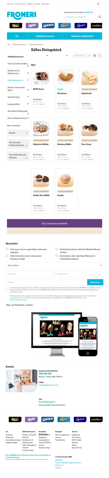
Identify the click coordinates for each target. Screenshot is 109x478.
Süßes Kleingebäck (29, 445)
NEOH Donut (38, 89)
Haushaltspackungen (13, 440)
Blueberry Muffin (64, 144)
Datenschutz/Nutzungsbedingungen (68, 462)
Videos (74, 445)
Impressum (59, 465)
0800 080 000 (88, 12)
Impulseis (9, 435)
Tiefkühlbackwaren (19, 44)
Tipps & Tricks (77, 447)
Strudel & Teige (44, 447)
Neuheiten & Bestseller (82, 36)
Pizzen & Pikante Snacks (45, 443)
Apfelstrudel (87, 93)
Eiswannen (10, 437)
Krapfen (60, 195)
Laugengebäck (44, 440)
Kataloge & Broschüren (76, 436)
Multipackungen (12, 442)
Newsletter (45, 4)
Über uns (10, 4)
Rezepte (30, 4)
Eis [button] (16, 36)
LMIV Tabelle (76, 440)
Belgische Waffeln (41, 144)
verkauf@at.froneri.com (17, 298)
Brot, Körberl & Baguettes (44, 436)
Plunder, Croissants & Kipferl (29, 436)
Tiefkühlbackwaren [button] (45, 36)
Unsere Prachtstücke (60, 438)
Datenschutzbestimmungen (18, 300)
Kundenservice (20, 4)
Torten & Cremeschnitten (28, 448)
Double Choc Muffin (41, 195)
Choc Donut (86, 144)
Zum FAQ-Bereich (46, 402)
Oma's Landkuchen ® (62, 435)
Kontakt (37, 4)
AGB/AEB (59, 460)
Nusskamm (62, 93)
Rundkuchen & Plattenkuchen (27, 441)
